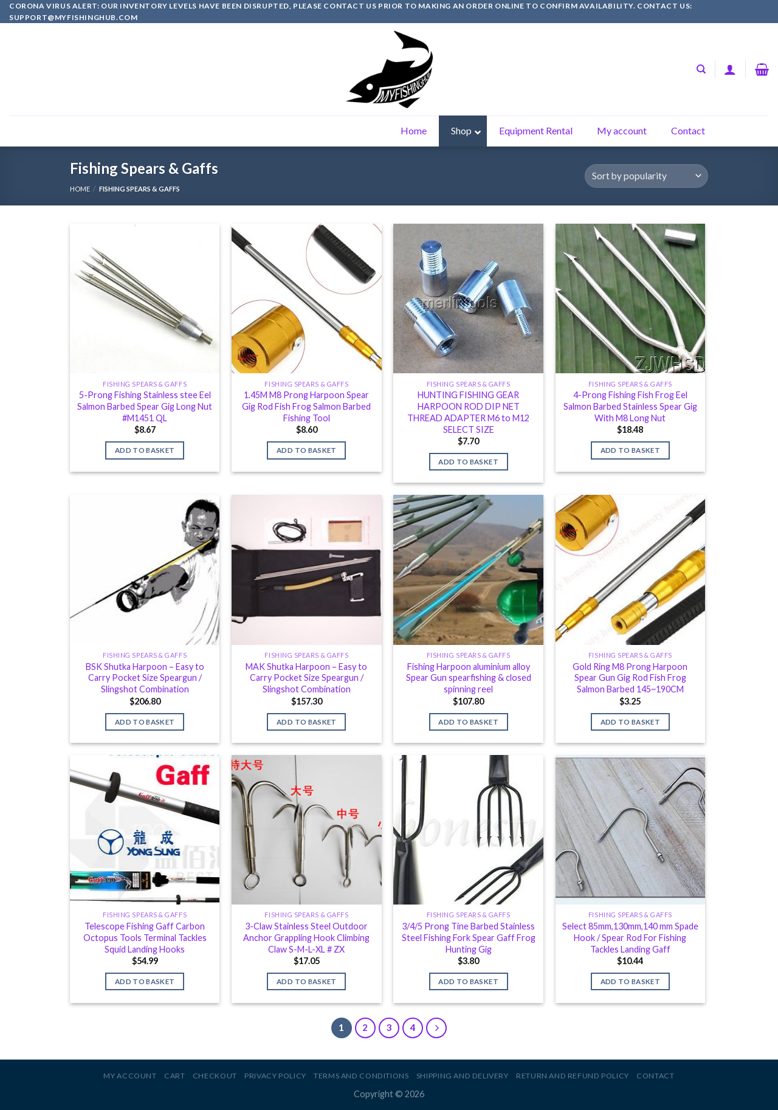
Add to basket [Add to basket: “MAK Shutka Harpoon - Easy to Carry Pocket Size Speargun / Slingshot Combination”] (307, 722)
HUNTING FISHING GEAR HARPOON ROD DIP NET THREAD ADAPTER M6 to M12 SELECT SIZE (468, 412)
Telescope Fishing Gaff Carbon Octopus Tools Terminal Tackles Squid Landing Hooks (145, 937)
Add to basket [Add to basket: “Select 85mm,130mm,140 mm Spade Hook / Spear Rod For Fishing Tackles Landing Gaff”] (631, 981)
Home (80, 189)
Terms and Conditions (361, 1075)
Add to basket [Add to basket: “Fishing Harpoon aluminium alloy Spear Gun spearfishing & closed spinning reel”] (468, 722)
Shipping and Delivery (462, 1075)
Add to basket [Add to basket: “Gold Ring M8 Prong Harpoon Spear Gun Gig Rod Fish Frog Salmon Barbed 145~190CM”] (631, 722)
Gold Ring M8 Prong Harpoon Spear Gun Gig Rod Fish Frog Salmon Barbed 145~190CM (630, 677)
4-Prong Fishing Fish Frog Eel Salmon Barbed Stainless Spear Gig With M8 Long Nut (630, 406)
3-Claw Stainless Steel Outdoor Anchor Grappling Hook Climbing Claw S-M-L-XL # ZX (306, 937)
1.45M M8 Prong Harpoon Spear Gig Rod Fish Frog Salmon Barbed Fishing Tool (306, 406)
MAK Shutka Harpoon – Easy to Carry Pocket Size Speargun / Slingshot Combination (306, 677)
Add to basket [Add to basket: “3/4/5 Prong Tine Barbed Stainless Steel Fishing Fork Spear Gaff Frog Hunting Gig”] (468, 981)
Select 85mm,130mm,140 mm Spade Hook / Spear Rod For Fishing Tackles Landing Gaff (630, 937)
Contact (655, 1075)
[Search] (701, 69)
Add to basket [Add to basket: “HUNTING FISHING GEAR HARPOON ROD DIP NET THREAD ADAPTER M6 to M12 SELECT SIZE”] (468, 462)
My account (129, 1075)
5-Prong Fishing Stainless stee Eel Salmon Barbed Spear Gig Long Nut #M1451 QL (144, 406)
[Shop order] (646, 176)
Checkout (215, 1075)
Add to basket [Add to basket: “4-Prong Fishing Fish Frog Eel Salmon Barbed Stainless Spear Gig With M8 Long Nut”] (631, 450)
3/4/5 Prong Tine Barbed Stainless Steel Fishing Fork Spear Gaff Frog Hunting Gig (468, 937)
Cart (174, 1075)
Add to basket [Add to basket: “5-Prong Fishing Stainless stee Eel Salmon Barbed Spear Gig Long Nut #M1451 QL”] (145, 450)
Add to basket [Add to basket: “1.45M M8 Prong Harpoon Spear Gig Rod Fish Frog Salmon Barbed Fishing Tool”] (307, 450)
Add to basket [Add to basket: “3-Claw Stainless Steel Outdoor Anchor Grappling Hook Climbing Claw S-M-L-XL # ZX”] (307, 981)
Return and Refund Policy (572, 1075)
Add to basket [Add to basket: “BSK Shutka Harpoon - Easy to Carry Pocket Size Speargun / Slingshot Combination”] (145, 722)
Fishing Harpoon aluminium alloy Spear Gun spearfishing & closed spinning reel (468, 677)
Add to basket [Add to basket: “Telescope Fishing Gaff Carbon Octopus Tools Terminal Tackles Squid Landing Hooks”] (145, 981)
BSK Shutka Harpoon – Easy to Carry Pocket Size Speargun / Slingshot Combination (145, 677)
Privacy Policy (275, 1075)
